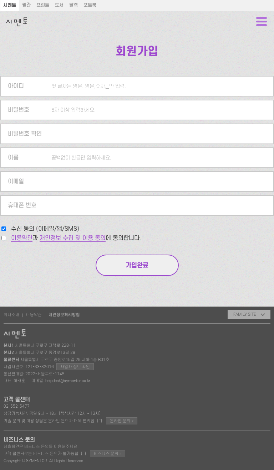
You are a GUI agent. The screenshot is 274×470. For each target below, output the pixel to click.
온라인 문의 (121, 421)
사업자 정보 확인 (75, 366)
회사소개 (11, 314)
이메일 (16, 181)
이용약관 (21, 238)
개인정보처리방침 (64, 314)
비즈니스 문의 (107, 453)
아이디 (16, 86)
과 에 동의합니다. (76, 238)
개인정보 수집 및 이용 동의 (73, 238)
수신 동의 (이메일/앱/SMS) (45, 229)
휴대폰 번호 (22, 205)
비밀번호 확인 (25, 133)
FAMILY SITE (249, 314)
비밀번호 (18, 110)
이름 (13, 157)
